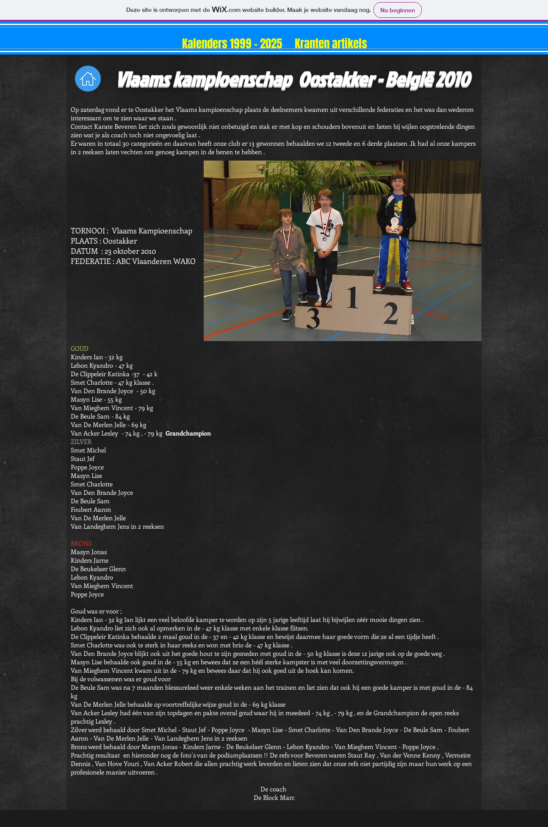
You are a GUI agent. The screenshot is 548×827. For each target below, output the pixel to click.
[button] (343, 251)
